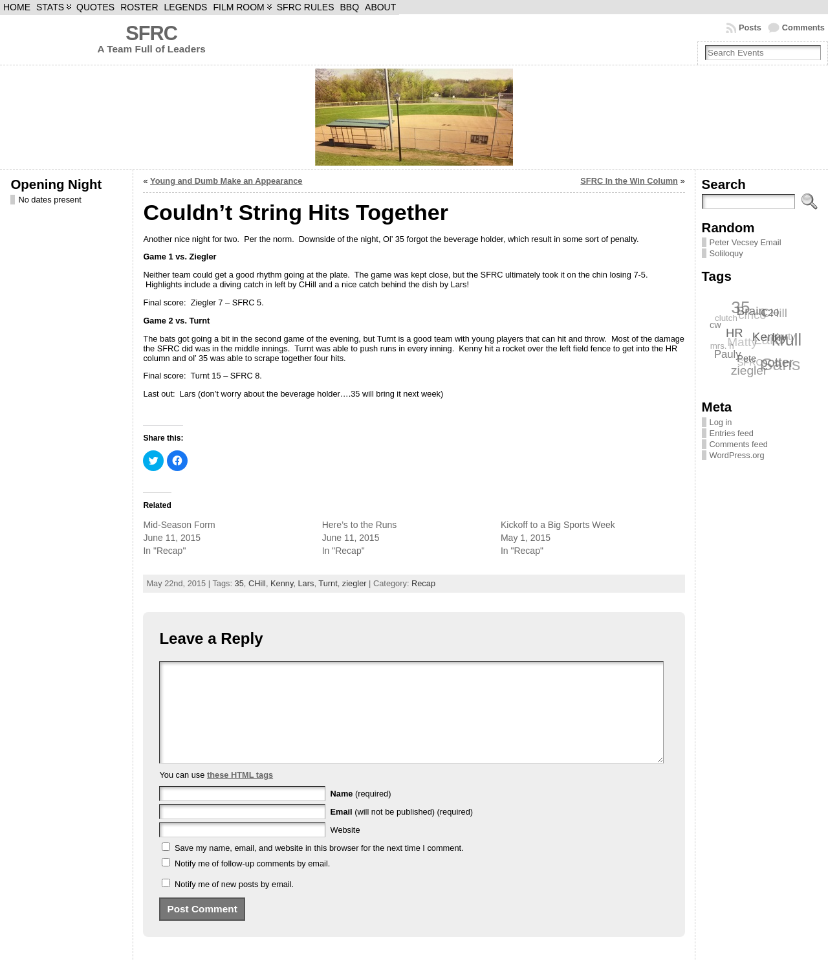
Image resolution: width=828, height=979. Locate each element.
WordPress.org (737, 455)
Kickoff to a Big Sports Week (558, 525)
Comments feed (739, 444)
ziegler (354, 583)
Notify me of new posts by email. (234, 903)
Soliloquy (726, 253)
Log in (721, 422)
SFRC (151, 33)
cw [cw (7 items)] (715, 325)
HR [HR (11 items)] (735, 332)
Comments (803, 27)
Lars (306, 583)
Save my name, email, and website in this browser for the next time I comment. (319, 867)
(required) (361, 813)
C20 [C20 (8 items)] (770, 311)
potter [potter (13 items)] (777, 362)
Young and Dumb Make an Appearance (226, 181)
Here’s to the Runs (359, 525)
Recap (423, 583)
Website (345, 849)
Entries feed (732, 433)
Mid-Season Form (179, 525)
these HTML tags (240, 794)
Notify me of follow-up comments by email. (252, 883)
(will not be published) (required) (402, 831)
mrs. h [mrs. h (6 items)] (722, 346)
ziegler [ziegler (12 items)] (749, 370)
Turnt (327, 583)
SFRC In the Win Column (629, 181)
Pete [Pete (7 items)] (747, 358)
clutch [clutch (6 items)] (726, 318)
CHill (257, 583)
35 (239, 583)
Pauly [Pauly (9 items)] (727, 354)
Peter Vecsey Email (745, 242)
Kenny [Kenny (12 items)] (770, 336)
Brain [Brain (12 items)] (751, 310)
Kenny (281, 583)
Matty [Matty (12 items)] (741, 342)
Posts (750, 27)
